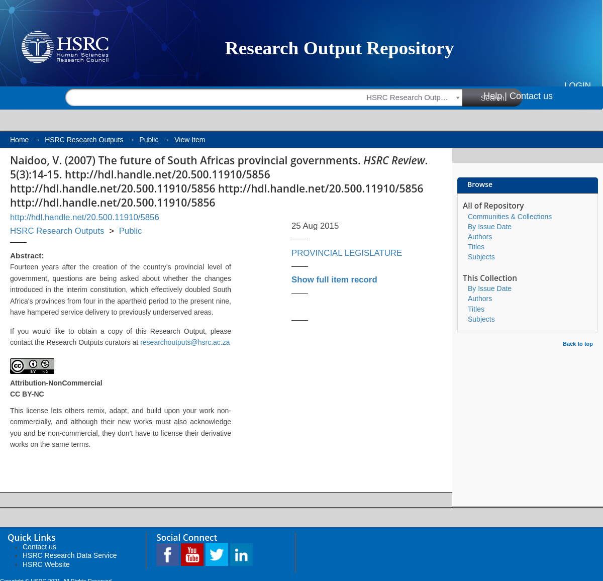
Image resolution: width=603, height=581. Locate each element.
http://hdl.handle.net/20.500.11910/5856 (84, 217)
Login (577, 85)
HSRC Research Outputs (84, 140)
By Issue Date (490, 227)
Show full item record (334, 279)
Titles (476, 247)
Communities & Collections (510, 217)
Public (148, 140)
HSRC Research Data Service (70, 555)
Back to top (578, 344)
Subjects (481, 257)
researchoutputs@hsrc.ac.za (185, 342)
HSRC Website (46, 564)
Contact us (531, 96)
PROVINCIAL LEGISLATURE (346, 253)
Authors (480, 237)
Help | (495, 96)
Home (19, 140)
